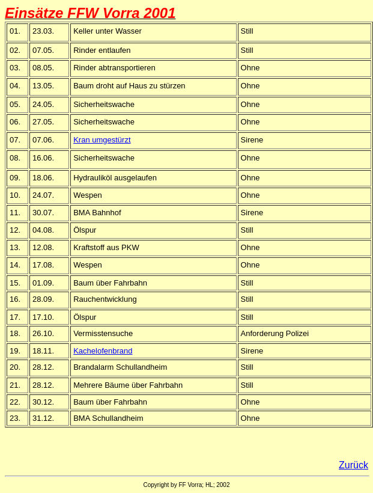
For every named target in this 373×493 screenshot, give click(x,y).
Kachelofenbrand (102, 350)
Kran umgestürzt (101, 139)
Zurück (353, 465)
